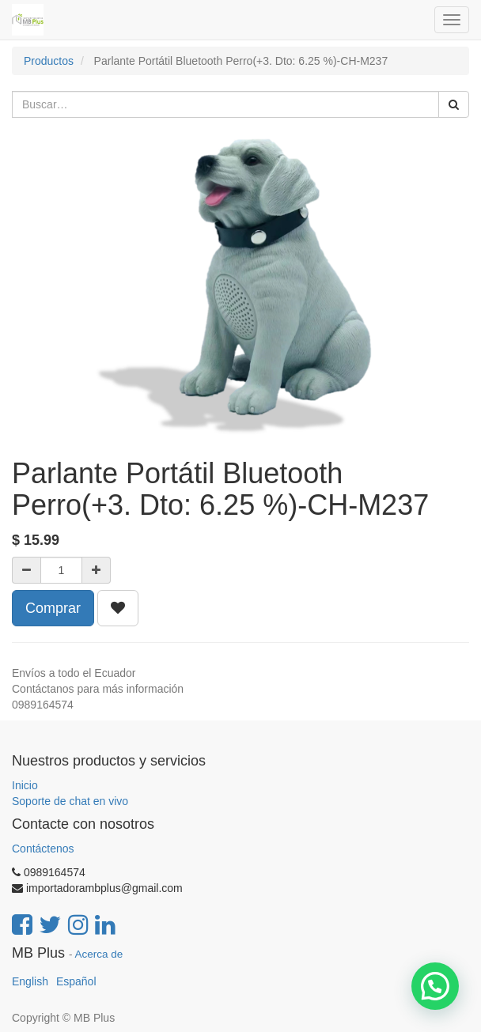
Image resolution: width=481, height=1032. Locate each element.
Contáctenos (43, 848)
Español (76, 981)
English (30, 981)
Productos (49, 61)
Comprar (53, 608)
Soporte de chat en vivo (70, 801)
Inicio (25, 785)
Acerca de (99, 954)
